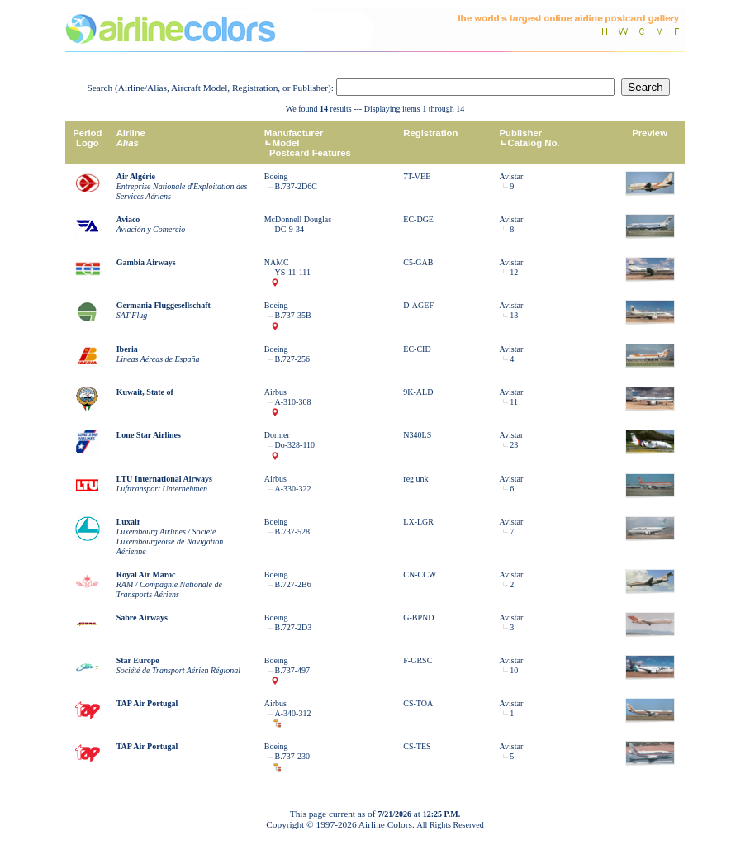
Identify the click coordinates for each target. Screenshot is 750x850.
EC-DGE (418, 219)
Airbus (275, 392)
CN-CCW (419, 574)
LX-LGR (418, 521)
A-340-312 (293, 713)
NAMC (276, 262)
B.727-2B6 (293, 584)
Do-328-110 (295, 444)
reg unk (415, 478)
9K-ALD (418, 392)
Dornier (277, 434)
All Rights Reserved (450, 824)
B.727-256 (293, 358)
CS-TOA (418, 703)
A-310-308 (293, 401)
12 (514, 272)
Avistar (512, 176)
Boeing (276, 176)
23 (514, 444)
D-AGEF (418, 305)
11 (514, 401)
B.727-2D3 (293, 627)
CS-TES (416, 746)
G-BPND (418, 617)
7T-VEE (416, 176)
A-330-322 (293, 488)
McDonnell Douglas (297, 219)
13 (514, 315)
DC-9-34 (290, 229)
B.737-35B (293, 315)
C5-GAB (418, 262)
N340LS (417, 434)
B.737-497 (293, 670)
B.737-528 (293, 531)
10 (514, 670)
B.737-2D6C (296, 186)
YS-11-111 (293, 272)
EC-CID (416, 349)
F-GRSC (417, 660)
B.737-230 (293, 756)
